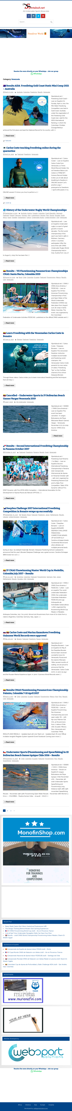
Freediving (33, 92)
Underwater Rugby (38, 217)
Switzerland (22, 217)
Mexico (58, 277)
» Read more (9, 136)
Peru (47, 215)
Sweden (14, 217)
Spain (9, 217)
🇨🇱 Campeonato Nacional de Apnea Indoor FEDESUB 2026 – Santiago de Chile (32, 956)
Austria (29, 213)
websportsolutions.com (40, 1108)
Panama (36, 452)
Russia (52, 215)
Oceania (51, 1105)
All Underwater (21, 402)
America (28, 1105)
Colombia (26, 92)
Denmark (59, 213)
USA (57, 217)
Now (56, 696)
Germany (18, 215)
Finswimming (51, 277)
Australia (20, 92)
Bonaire (19, 339)
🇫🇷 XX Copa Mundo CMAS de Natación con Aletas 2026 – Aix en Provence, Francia (33, 952)
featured (8, 140)
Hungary (24, 215)
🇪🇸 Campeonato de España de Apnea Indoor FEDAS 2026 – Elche (28, 949)
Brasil (20, 277)
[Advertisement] (36, 54)
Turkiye (28, 217)
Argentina (20, 577)
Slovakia (57, 215)
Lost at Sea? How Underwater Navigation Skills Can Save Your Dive (28, 933)
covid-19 (8, 203)
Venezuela (46, 92)
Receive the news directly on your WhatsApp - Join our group (36, 71)
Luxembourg (35, 215)
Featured (20, 154)
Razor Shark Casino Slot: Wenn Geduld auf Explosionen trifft (26, 926)
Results (40, 92)
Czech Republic (50, 213)
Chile (24, 277)
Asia (35, 1105)
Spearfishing (7, 761)
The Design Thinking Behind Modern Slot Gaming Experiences (26, 929)
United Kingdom (50, 217)
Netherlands (54, 515)
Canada (35, 213)
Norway (42, 215)
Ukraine (5, 517)
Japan (48, 515)
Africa (20, 1105)
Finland (12, 215)
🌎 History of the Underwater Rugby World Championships (35, 210)
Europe (42, 1105)
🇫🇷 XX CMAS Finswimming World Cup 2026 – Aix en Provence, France (29, 931)
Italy (29, 215)
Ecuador (36, 277)
